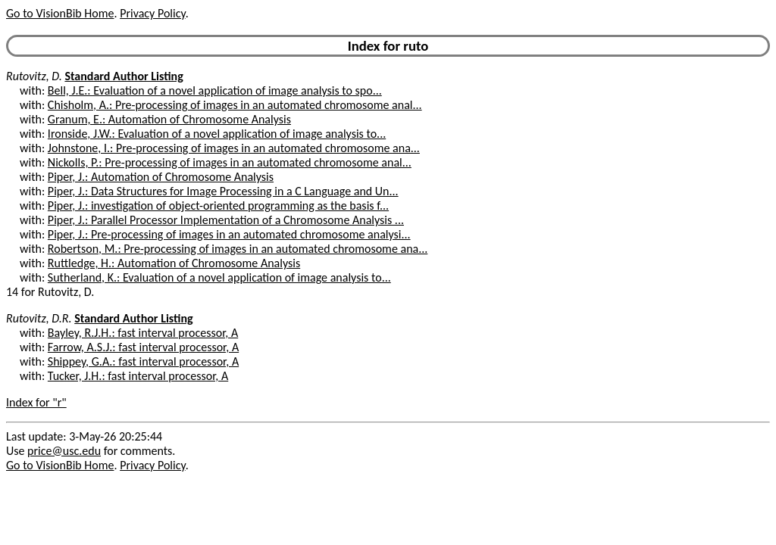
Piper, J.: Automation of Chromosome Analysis (161, 177)
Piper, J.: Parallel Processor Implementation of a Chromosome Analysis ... (226, 220)
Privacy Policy (152, 13)
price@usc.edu (64, 451)
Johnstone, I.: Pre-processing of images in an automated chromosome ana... (234, 148)
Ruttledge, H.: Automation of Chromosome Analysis (174, 263)
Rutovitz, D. (34, 76)
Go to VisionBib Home (60, 13)
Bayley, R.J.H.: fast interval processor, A (143, 332)
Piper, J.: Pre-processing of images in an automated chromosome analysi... (229, 234)
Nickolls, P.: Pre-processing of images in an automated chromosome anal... (229, 162)
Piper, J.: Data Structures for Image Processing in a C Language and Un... (223, 191)
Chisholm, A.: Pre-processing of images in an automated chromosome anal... (235, 105)
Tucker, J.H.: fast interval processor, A (138, 376)
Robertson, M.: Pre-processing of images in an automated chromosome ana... (237, 248)
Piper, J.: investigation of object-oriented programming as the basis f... (218, 205)
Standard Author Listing (123, 76)
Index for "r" (36, 402)
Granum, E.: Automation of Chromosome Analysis (169, 119)
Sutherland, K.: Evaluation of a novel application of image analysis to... (219, 277)
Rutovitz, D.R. (39, 318)
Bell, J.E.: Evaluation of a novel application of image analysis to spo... (215, 90)
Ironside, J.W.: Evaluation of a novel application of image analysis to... (217, 133)
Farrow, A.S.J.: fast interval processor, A (143, 347)
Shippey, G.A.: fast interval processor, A (143, 361)
